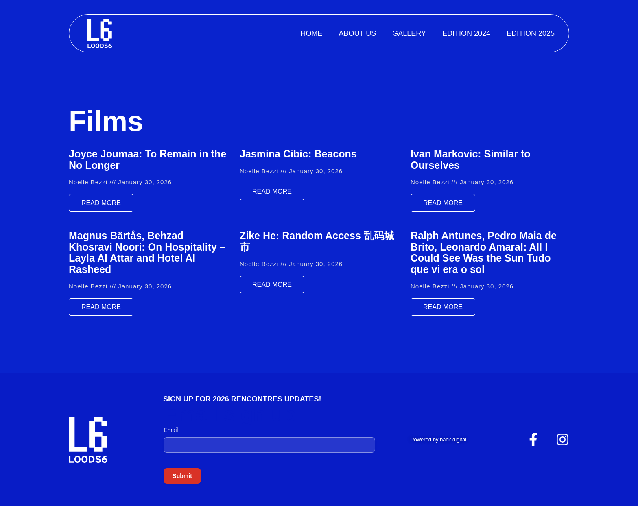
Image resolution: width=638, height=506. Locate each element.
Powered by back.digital (438, 439)
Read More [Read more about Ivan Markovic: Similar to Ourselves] (443, 202)
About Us (357, 33)
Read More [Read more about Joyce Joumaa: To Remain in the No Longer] (101, 202)
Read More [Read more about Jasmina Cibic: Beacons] (272, 191)
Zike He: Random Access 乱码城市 (317, 241)
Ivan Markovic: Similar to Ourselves (471, 159)
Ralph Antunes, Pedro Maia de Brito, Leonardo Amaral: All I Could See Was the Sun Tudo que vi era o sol (484, 252)
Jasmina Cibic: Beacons (298, 153)
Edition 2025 (531, 33)
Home (311, 33)
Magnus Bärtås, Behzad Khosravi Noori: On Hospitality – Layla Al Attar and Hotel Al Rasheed (147, 252)
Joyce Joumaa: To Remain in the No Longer (147, 159)
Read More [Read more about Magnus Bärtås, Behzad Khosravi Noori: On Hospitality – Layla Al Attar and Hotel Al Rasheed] (101, 306)
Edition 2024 (466, 33)
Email (171, 430)
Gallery (409, 33)
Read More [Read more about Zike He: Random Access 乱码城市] (272, 284)
